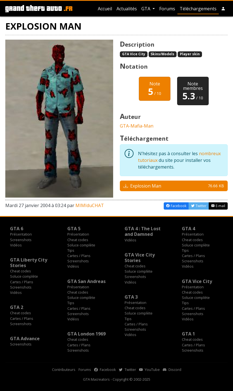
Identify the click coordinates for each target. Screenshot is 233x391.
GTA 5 (73, 229)
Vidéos (16, 245)
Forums (167, 9)
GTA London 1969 (86, 334)
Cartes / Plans (79, 255)
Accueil (105, 9)
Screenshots (21, 239)
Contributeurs (63, 369)
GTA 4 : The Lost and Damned (143, 231)
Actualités (126, 9)
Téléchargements (198, 9)
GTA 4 (188, 229)
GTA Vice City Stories (140, 257)
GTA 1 (188, 334)
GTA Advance (25, 338)
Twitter (127, 369)
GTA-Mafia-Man (136, 126)
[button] (223, 8)
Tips (70, 250)
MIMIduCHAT (89, 205)
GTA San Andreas (86, 281)
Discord (172, 369)
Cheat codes (77, 239)
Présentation (21, 234)
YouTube (149, 369)
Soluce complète (81, 245)
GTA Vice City (133, 54)
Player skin (190, 54)
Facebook (105, 369)
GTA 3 (131, 297)
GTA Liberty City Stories (28, 262)
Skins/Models (162, 54)
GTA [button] (146, 9)
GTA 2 (16, 307)
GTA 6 (16, 229)
